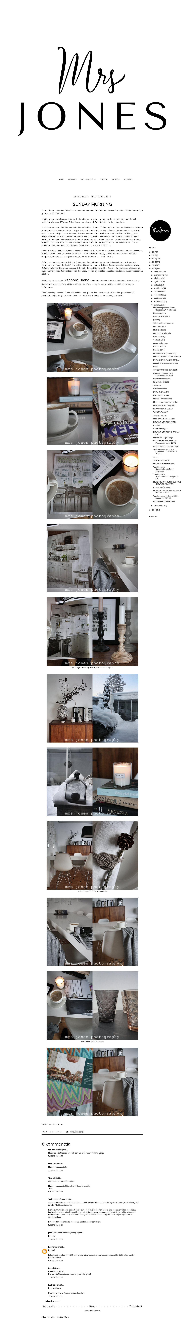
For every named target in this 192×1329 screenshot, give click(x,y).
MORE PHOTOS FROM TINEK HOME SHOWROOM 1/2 (167, 491)
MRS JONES (72, 179)
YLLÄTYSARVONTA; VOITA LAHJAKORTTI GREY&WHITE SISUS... (165, 451)
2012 (154, 268)
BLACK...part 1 (159, 350)
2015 (154, 258)
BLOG (61, 179)
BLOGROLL (128, 179)
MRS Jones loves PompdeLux (164, 405)
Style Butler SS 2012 (161, 382)
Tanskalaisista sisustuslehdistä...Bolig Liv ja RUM (165, 476)
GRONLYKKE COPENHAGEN (164, 501)
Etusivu (92, 1306)
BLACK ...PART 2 (159, 346)
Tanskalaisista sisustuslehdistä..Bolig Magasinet (163, 469)
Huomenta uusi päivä (162, 378)
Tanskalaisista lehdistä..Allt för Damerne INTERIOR (165, 497)
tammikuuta (159, 505)
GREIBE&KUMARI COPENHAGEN (166, 446)
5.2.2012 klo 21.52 (55, 1277)
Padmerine (52, 1247)
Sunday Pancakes (160, 415)
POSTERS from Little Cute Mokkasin (167, 356)
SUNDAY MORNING (161, 460)
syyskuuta (158, 281)
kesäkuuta (158, 291)
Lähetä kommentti (52, 1301)
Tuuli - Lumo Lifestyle (56, 1199)
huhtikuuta (158, 298)
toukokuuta (158, 295)
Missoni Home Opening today (165, 402)
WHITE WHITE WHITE (161, 316)
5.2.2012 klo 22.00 (55, 1296)
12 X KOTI (103, 179)
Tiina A (51, 1178)
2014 (154, 262)
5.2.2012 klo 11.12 (55, 1170)
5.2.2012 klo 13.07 (55, 1239)
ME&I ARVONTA (159, 326)
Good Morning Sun (161, 429)
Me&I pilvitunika (159, 330)
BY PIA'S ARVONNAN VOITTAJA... (166, 360)
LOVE (155, 366)
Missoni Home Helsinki (162, 398)
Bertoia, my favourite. (162, 487)
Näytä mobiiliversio (92, 1310)
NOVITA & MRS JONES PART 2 (164, 422)
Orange (156, 457)
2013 (154, 265)
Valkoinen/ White (160, 388)
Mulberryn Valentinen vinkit (164, 419)
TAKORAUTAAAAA (160, 412)
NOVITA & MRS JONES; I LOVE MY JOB (166, 433)
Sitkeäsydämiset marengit (163, 323)
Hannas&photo (159, 313)
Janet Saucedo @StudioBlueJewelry (62, 1232)
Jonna (50, 1268)
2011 (154, 510)
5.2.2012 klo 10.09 (55, 1156)
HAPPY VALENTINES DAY (163, 409)
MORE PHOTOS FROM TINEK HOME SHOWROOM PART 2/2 (167, 483)
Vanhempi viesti (136, 1306)
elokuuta (157, 285)
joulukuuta (158, 271)
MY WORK (115, 179)
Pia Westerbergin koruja (163, 437)
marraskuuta (159, 275)
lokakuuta (158, 278)
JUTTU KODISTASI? (88, 179)
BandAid (156, 425)
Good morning (159, 336)
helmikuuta (158, 305)
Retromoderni (54, 1149)
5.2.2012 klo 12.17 (55, 1192)
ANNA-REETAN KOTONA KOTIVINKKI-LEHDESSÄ (163, 374)
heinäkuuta (158, 288)
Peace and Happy (160, 343)
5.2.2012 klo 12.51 (55, 1225)
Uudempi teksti (49, 1306)
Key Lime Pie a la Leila (162, 333)
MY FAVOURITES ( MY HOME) (164, 353)
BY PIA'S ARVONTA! (161, 392)
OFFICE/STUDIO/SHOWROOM (165, 370)
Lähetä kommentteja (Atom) (58, 1317)
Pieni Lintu (52, 1164)
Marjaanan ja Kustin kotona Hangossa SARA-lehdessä (164, 309)
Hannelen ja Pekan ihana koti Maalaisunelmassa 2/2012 (165, 442)
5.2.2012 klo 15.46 (55, 1260)
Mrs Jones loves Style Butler (164, 464)
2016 (154, 255)
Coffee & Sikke (159, 340)
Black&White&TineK (161, 395)
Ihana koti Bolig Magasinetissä (165, 363)
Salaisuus (157, 385)
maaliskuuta (159, 301)
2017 (154, 252)
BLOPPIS (156, 320)
